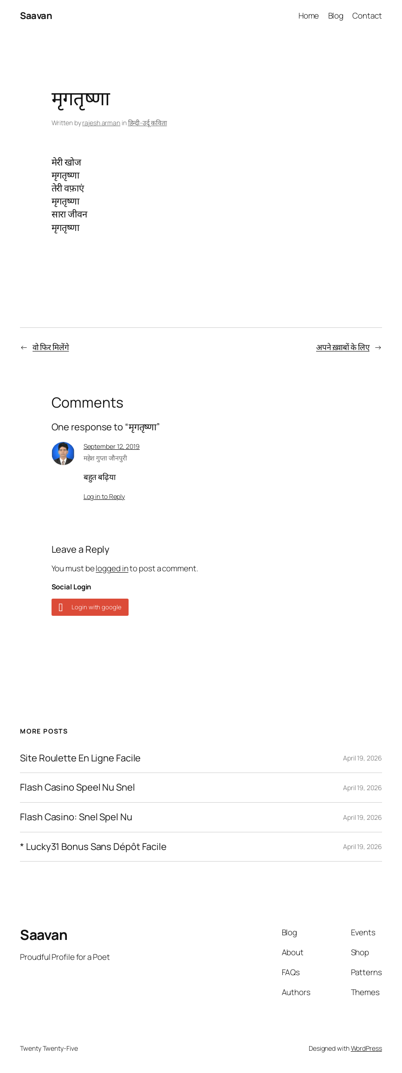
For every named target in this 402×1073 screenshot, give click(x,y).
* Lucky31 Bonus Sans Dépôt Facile (93, 847)
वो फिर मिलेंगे (50, 347)
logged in (112, 568)
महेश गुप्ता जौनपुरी (105, 457)
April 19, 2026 (362, 758)
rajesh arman (101, 122)
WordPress (366, 1048)
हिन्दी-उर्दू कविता (147, 122)
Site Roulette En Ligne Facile (80, 758)
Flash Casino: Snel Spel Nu (76, 817)
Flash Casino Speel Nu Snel (77, 787)
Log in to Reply (104, 496)
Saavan (36, 15)
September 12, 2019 (112, 446)
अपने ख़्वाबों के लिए (343, 347)
